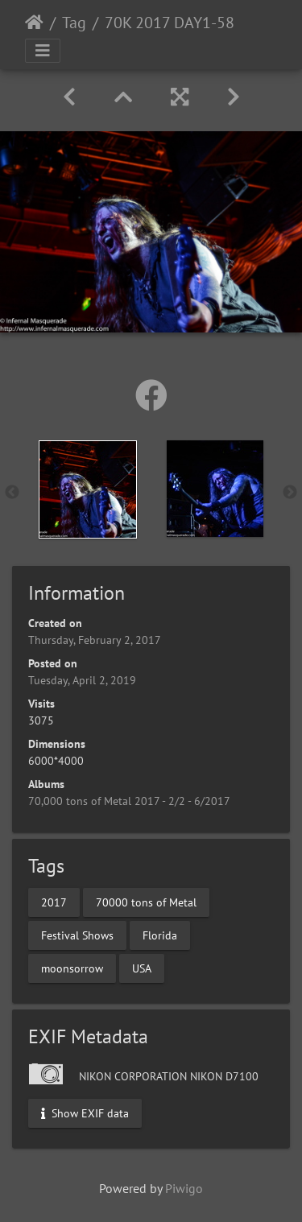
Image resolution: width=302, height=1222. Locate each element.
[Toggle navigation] (42, 51)
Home (34, 22)
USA (141, 967)
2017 (54, 901)
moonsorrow (72, 967)
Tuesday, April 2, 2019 (82, 680)
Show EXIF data (85, 1112)
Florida (160, 934)
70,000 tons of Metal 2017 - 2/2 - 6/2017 (129, 801)
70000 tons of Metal (146, 901)
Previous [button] (12, 493)
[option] (87, 489)
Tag (74, 22)
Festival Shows (77, 934)
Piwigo (184, 1188)
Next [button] (290, 493)
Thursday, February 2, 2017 (94, 640)
